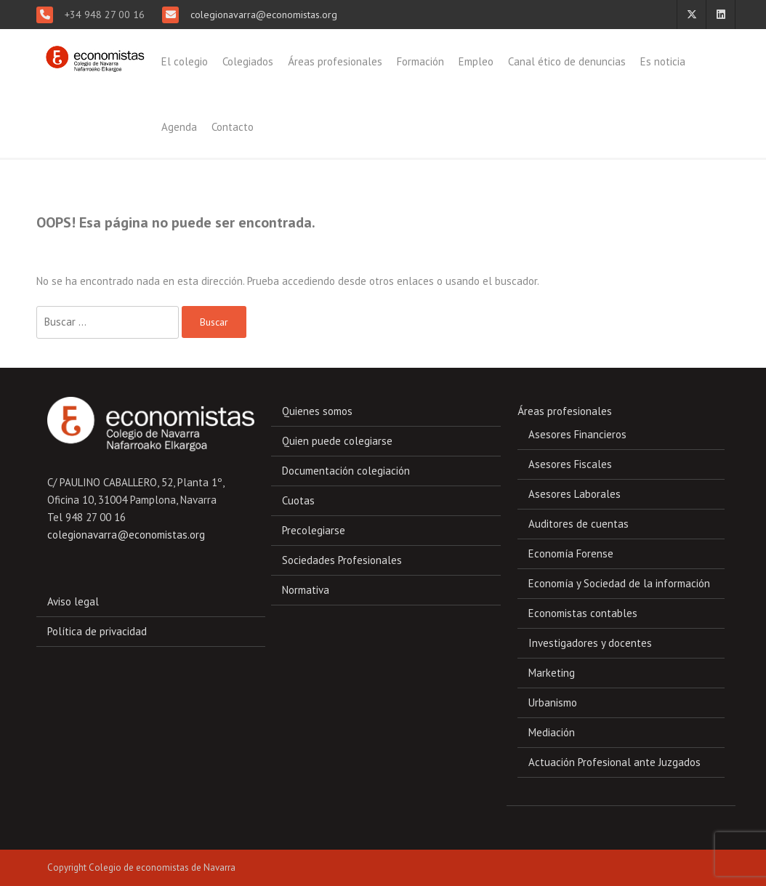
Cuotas (298, 500)
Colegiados (247, 61)
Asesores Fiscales (570, 464)
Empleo (476, 61)
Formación (420, 61)
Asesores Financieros (577, 434)
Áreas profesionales (335, 61)
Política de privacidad (97, 631)
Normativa (305, 590)
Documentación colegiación (346, 471)
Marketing (551, 673)
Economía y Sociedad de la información (619, 583)
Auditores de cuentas (578, 524)
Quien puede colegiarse (337, 441)
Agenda (179, 127)
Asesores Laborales (574, 494)
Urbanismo (552, 702)
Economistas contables (582, 613)
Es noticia (662, 61)
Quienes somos (317, 411)
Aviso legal (73, 601)
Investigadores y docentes (590, 643)
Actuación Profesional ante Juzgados (614, 762)
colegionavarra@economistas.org (262, 14)
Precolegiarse (313, 530)
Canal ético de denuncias (567, 61)
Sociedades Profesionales (342, 560)
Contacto (232, 127)
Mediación (551, 732)
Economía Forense (570, 553)
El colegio (184, 61)
